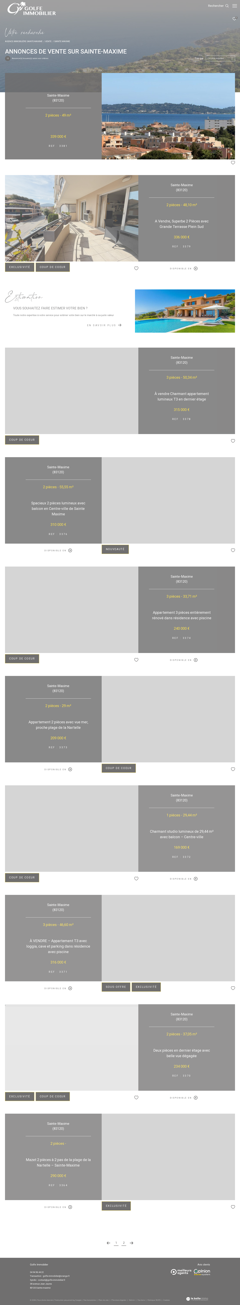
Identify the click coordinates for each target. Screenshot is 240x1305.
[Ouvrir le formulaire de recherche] (216, 5)
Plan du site (103, 1300)
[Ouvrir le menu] (234, 6)
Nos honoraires (89, 1300)
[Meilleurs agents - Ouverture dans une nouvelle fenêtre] (181, 1272)
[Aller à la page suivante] (131, 1243)
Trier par (199, 58)
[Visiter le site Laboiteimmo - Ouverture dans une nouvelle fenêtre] (197, 1299)
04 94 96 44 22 (37, 1272)
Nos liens (141, 1300)
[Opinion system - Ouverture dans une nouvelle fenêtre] (202, 1272)
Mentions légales (119, 1300)
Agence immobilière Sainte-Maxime (23, 41)
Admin (132, 1300)
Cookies (166, 1300)
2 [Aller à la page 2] (124, 1242)
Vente (48, 41)
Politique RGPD (154, 1300)
